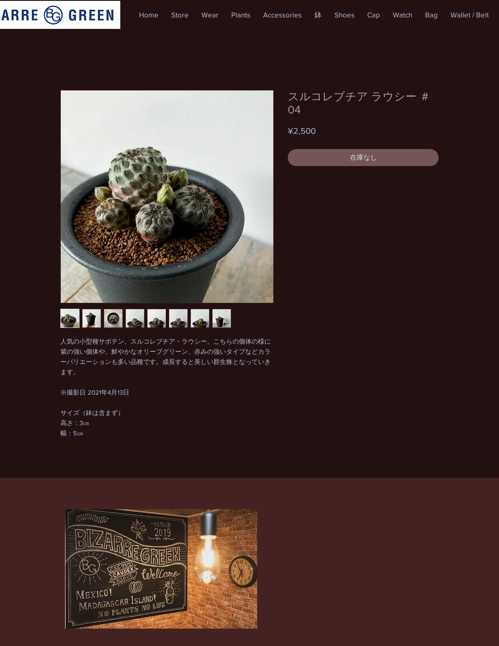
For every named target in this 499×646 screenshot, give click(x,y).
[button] (180, 14)
